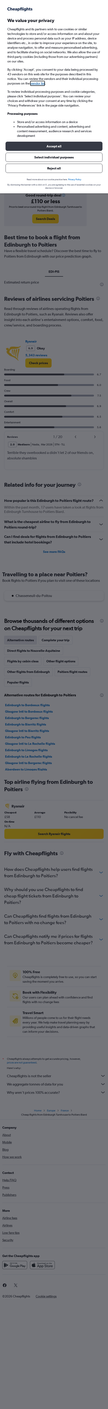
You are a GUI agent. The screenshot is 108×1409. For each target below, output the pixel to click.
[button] (54, 146)
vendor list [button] (37, 83)
